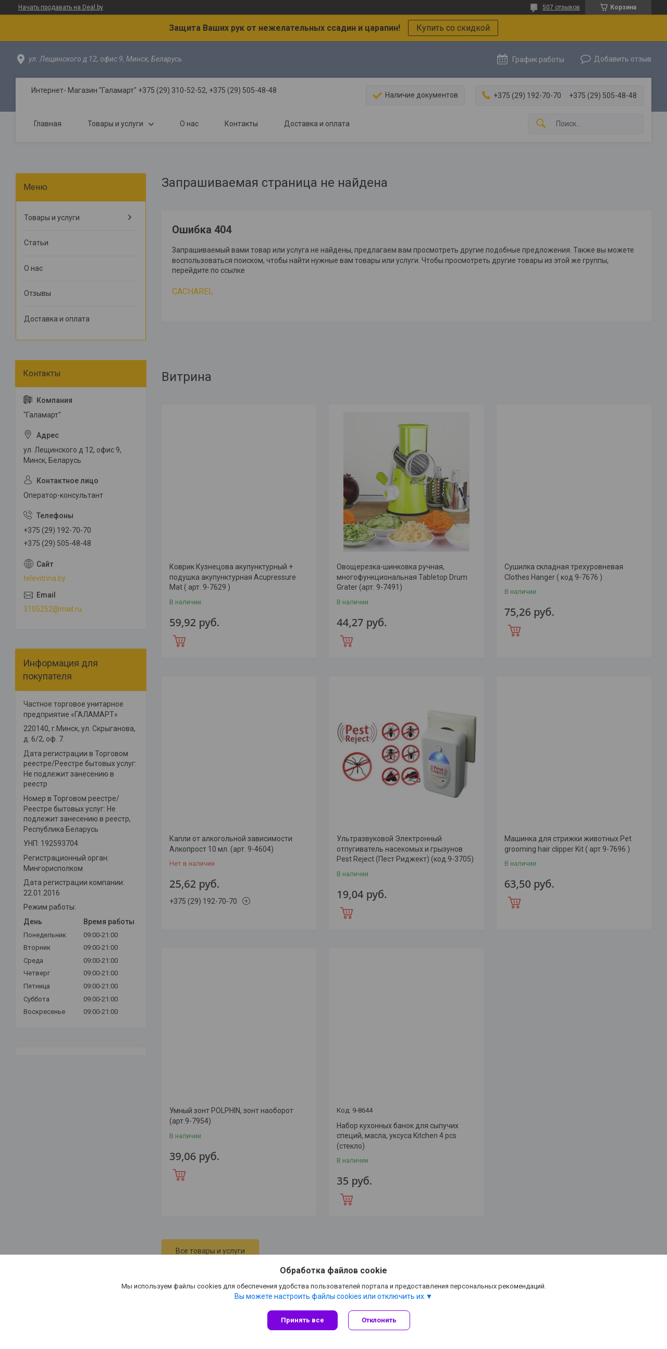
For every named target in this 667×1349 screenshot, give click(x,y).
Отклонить (379, 1320)
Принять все (302, 1320)
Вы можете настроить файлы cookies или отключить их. (330, 1296)
